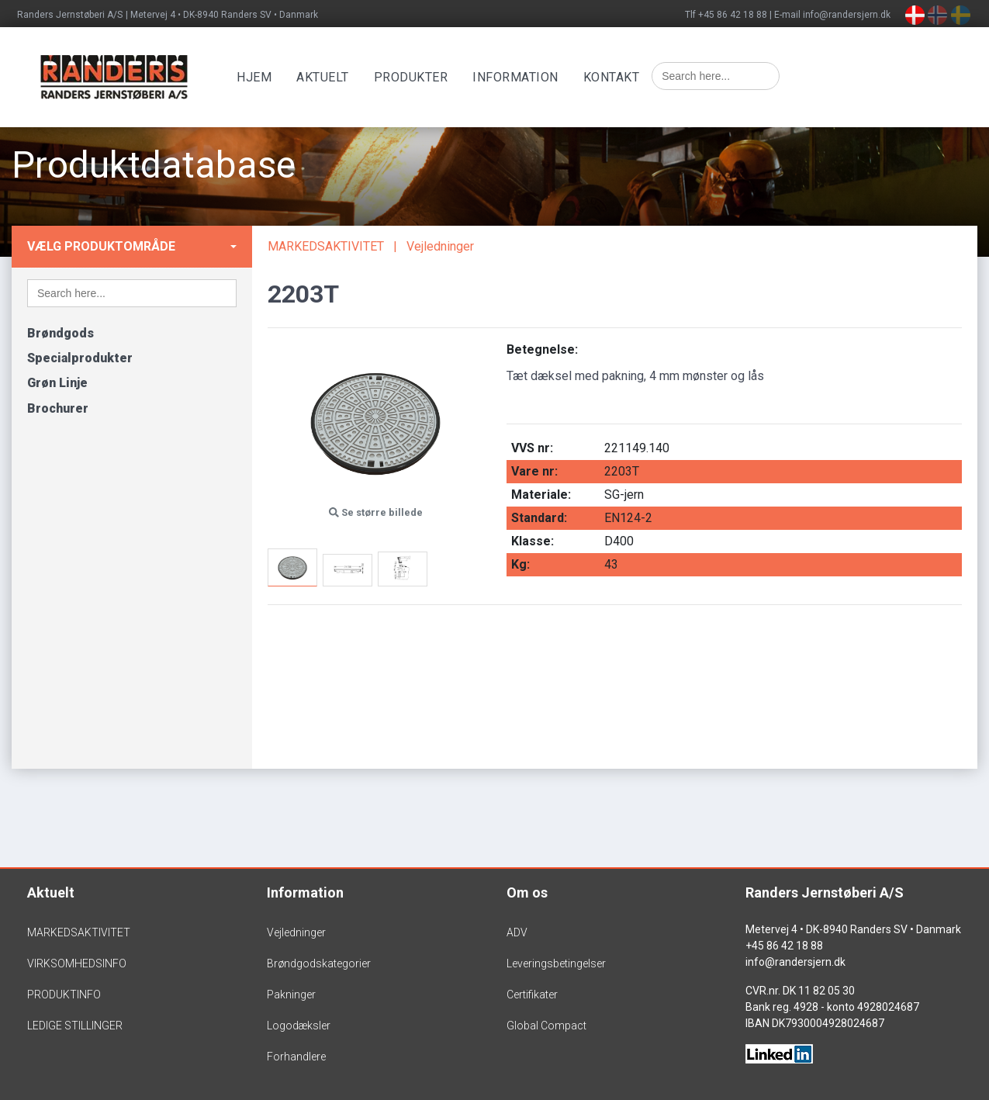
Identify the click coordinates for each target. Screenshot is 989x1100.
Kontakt (619, 77)
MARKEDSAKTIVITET (326, 246)
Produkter (419, 77)
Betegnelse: (542, 349)
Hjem (261, 77)
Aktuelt (330, 77)
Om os (527, 892)
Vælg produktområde (101, 246)
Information (523, 77)
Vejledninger (440, 246)
